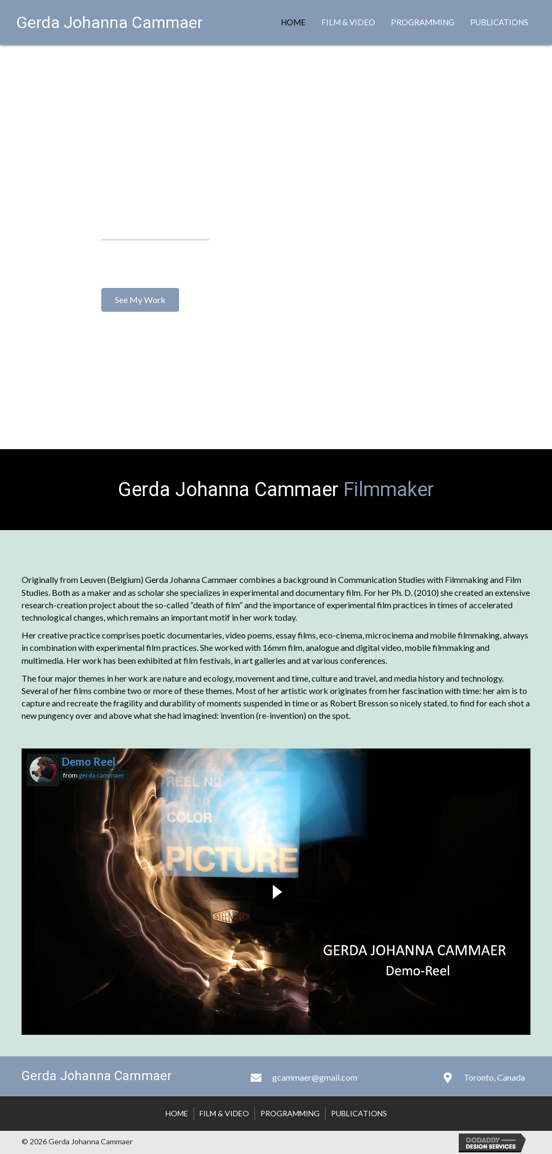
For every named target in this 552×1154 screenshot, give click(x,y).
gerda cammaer (102, 775)
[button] (140, 300)
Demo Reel (88, 761)
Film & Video (348, 22)
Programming (422, 22)
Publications (499, 22)
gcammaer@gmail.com (314, 1077)
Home (293, 22)
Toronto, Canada (494, 1077)
